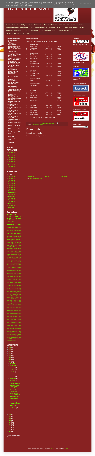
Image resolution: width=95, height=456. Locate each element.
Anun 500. (14, 251)
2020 (10, 359)
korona (8, 289)
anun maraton (10, 230)
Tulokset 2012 (11, 201)
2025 (10, 349)
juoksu (19, 223)
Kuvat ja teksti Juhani (12, 227)
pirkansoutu (18, 303)
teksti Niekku (9, 316)
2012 (10, 427)
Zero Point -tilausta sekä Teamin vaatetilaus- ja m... (15, 386)
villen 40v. (14, 340)
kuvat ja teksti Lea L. (17, 294)
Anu (17, 249)
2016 (10, 418)
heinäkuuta (13, 374)
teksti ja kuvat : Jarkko (12, 248)
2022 (10, 355)
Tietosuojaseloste (64, 25)
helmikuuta (13, 410)
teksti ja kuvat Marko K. (14, 323)
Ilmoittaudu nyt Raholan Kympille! (15, 402)
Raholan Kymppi (16, 226)
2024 (10, 351)
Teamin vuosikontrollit (77, 25)
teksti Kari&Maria (14, 310)
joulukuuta (13, 363)
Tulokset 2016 (11, 161)
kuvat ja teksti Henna (15, 245)
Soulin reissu (13, 405)
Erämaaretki (14, 254)
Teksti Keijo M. (10, 276)
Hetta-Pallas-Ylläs (17, 229)
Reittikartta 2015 (12, 192)
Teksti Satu (12, 280)
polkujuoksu (9, 304)
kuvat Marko (13, 292)
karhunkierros (18, 242)
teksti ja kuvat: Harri (12, 328)
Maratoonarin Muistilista (50, 25)
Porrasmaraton (10, 273)
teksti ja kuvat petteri (16, 326)
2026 (10, 347)
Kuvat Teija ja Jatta (17, 264)
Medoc (12, 269)
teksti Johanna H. (17, 246)
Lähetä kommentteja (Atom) (35, 178)
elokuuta (12, 372)
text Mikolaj (9, 338)
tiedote (14, 338)
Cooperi (30, 25)
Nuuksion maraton (11, 270)
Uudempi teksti (30, 176)
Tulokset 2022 (11, 154)
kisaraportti (11, 214)
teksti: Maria (13, 337)
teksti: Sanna (18, 337)
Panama (16, 270)
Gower (13, 257)
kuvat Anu (12, 289)
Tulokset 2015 (11, 163)
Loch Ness (18, 266)
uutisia (9, 216)
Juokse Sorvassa (35, 124)
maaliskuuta (13, 408)
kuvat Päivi (18, 292)
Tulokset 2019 (11, 156)
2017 (10, 416)
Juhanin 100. (10, 260)
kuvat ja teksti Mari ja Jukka (13, 295)
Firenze (16, 255)
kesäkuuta (12, 376)
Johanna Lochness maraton (14, 258)
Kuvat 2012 (11, 203)
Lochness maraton (11, 267)
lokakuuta (12, 367)
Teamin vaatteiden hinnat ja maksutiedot (17, 27)
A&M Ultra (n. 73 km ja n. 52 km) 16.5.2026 (17, 33)
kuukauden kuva (11, 243)
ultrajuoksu (9, 340)
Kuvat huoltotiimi (11, 266)
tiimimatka (19, 338)
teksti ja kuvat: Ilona (16, 329)
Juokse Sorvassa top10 (55, 27)
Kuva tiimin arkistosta (16, 261)
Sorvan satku (15, 232)
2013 (10, 425)
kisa (20, 288)
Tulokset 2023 (11, 152)
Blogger (66, 448)
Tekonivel (19, 274)
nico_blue (52, 448)
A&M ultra (16, 230)
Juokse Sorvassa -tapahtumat (38, 27)
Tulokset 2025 (11, 178)
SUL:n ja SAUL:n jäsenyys (31, 30)
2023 (10, 353)
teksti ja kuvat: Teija (14, 332)
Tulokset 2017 (11, 159)
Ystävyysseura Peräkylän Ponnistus (74, 27)
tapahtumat (10, 223)
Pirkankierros (18, 272)
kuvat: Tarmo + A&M (15, 301)
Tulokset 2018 (11, 157)
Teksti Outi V (15, 279)
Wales (8, 242)
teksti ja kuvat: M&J (11, 331)
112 (15, 249)
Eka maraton (10, 237)
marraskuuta (13, 365)
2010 (10, 431)
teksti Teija (12, 317)
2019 (10, 362)
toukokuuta (13, 378)
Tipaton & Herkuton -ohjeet (48, 30)
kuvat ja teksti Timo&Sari (12, 298)
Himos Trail (18, 257)
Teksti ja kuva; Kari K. (12, 282)
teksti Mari (11, 312)
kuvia (19, 224)
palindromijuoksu (10, 303)
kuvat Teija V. (9, 294)
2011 (10, 429)
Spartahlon (19, 273)
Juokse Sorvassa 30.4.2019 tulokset (15, 382)
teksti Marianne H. (17, 312)
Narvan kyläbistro (17, 269)
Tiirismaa (16, 285)
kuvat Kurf (12, 291)
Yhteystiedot (37, 25)
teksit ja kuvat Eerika (17, 306)
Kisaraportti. (11, 224)
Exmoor (19, 254)
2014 (10, 423)
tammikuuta (13, 412)
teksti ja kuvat (18, 320)
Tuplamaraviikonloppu (16, 240)
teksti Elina (15, 307)
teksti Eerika (9, 307)
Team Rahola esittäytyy (18, 25)
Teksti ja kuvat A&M (13, 239)
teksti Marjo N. (10, 313)
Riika (15, 273)
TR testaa (9, 274)
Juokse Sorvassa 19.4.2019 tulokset (15, 394)
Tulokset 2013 (11, 166)
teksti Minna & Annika (16, 315)
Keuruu (15, 260)
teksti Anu (9, 246)
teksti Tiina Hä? (18, 317)
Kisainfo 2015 (11, 196)
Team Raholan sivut (28, 8)
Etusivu (8, 25)
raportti (9, 226)
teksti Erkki (15, 309)
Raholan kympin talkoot (14, 399)
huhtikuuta (13, 380)
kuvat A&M (13, 235)
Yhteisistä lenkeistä (14, 396)
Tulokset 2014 (11, 165)
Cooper (10, 229)
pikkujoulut (14, 236)
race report (14, 304)
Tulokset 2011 (11, 205)
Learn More (82, 4)
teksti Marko (16, 313)
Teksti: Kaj (10, 285)
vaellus (19, 236)
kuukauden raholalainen (11, 220)
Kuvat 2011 (11, 207)
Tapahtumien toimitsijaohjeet (13, 30)
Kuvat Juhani (9, 264)
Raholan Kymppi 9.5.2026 (65, 30)
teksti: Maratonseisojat (11, 335)
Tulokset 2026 (11, 176)
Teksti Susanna (18, 280)
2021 (10, 357)
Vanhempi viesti (63, 176)
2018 (10, 414)
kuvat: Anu (16, 300)
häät (12, 242)
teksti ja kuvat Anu (11, 322)
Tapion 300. (14, 274)
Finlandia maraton (11, 255)
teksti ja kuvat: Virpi (17, 334)
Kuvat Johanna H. (17, 263)
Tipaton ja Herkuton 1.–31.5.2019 (15, 390)
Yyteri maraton (15, 288)
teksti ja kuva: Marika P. (12, 319)
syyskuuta (12, 369)
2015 (10, 421)
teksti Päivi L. (16, 316)
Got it (89, 4)
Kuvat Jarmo (10, 263)
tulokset (41, 124)
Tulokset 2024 (11, 180)
